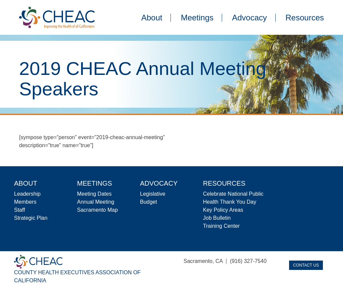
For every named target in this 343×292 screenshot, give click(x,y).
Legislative (152, 194)
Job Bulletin (217, 218)
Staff (19, 210)
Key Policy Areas (223, 210)
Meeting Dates (94, 194)
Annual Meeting (95, 202)
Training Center (221, 226)
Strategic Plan (31, 218)
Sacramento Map (97, 210)
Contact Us (306, 265)
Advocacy (249, 18)
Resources (304, 18)
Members (25, 202)
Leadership (27, 194)
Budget (148, 202)
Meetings (197, 18)
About (151, 18)
